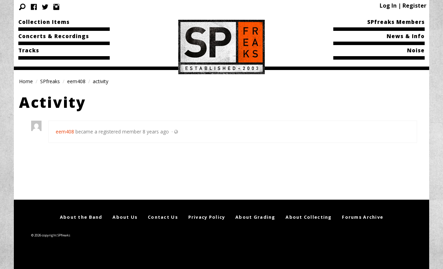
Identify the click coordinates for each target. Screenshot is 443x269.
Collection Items (44, 21)
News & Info (406, 36)
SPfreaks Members (396, 21)
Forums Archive (362, 217)
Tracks (28, 50)
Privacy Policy (206, 217)
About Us (124, 217)
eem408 (76, 81)
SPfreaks (50, 81)
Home (26, 81)
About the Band (81, 217)
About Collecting (309, 217)
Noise (416, 50)
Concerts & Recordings (53, 36)
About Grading (255, 217)
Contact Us (163, 217)
